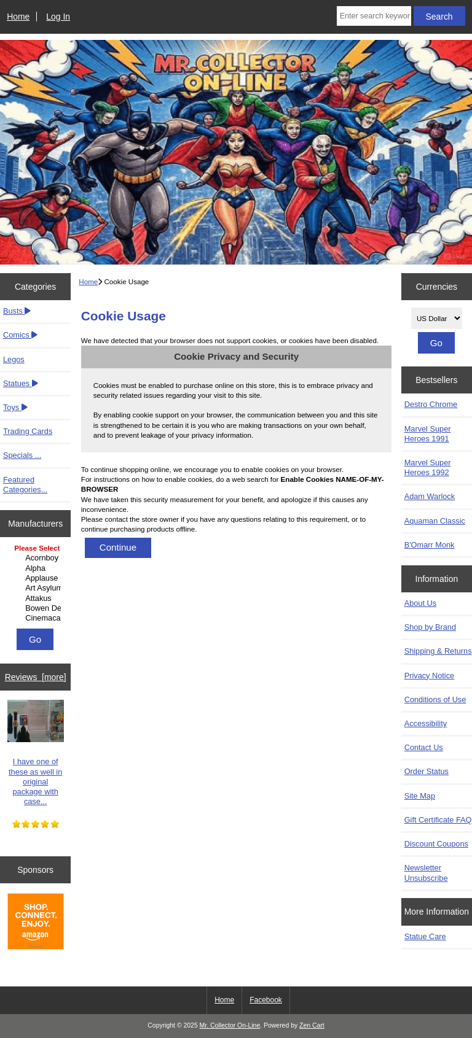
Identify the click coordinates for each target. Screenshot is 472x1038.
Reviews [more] (35, 677)
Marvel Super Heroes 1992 (427, 467)
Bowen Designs (37, 608)
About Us (420, 603)
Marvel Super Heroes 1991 (427, 433)
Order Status (426, 771)
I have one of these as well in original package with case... (35, 753)
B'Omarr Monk (429, 544)
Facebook (266, 1000)
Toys (15, 407)
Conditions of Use (435, 699)
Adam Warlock (429, 496)
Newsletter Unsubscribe (426, 872)
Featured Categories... (25, 484)
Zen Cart (311, 1025)
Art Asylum (37, 588)
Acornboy (37, 558)
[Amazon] (35, 923)
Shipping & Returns (438, 651)
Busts (17, 311)
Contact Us (423, 747)
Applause (37, 578)
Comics (20, 334)
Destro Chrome (430, 404)
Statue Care (425, 936)
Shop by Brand (430, 627)
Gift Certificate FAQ (438, 819)
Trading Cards (27, 431)
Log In (58, 16)
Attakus (37, 598)
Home (18, 16)
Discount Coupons (436, 843)
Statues (20, 383)
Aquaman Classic (434, 520)
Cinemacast (37, 618)
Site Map (419, 795)
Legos (14, 359)
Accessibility (425, 723)
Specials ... (22, 455)
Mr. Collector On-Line (230, 1025)
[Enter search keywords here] (374, 16)
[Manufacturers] (35, 584)
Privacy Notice (429, 675)
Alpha (37, 568)
